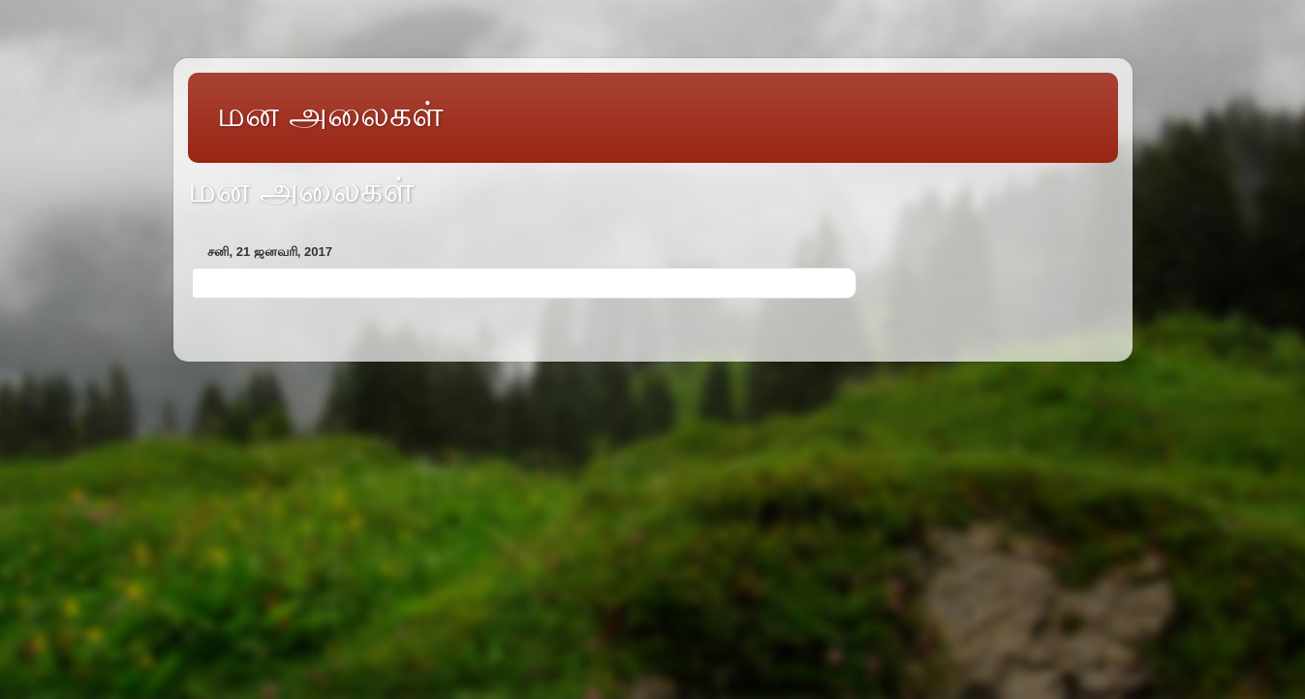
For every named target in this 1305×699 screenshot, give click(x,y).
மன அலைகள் (330, 114)
